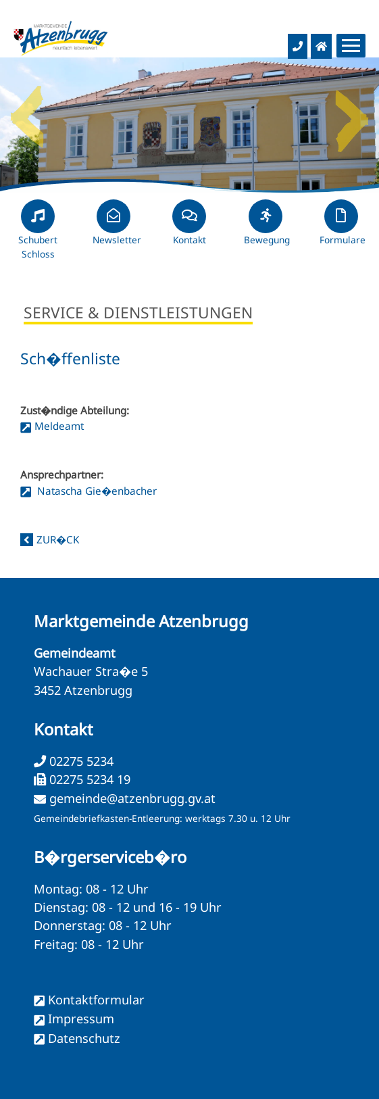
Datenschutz (84, 1038)
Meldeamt (59, 426)
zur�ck (57, 539)
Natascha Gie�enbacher (95, 490)
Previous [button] (27, 111)
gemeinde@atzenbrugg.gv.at (132, 798)
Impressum (81, 1018)
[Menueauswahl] (350, 45)
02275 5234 (79, 761)
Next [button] (352, 111)
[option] (189, 125)
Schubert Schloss (37, 235)
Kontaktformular (96, 1000)
